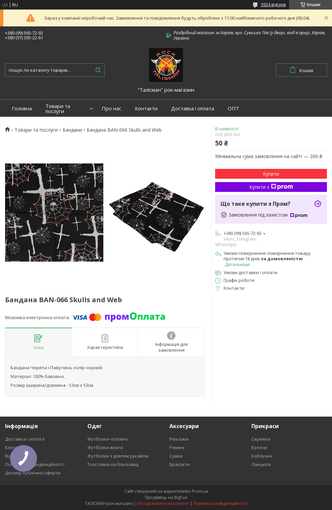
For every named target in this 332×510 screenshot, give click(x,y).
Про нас (111, 108)
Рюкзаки (178, 439)
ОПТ (233, 108)
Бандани (72, 130)
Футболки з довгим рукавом (117, 456)
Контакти (146, 108)
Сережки (260, 439)
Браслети (179, 464)
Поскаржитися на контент (163, 503)
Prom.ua (200, 491)
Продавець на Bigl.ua (166, 497)
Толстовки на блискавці (113, 464)
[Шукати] (98, 70)
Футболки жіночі (105, 447)
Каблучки (261, 456)
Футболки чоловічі (107, 439)
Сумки (176, 456)
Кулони (259, 447)
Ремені (176, 447)
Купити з (271, 187)
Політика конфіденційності (220, 503)
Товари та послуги (57, 109)
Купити (271, 174)
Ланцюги (261, 464)
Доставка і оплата (192, 108)
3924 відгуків (273, 4)
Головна (22, 108)
